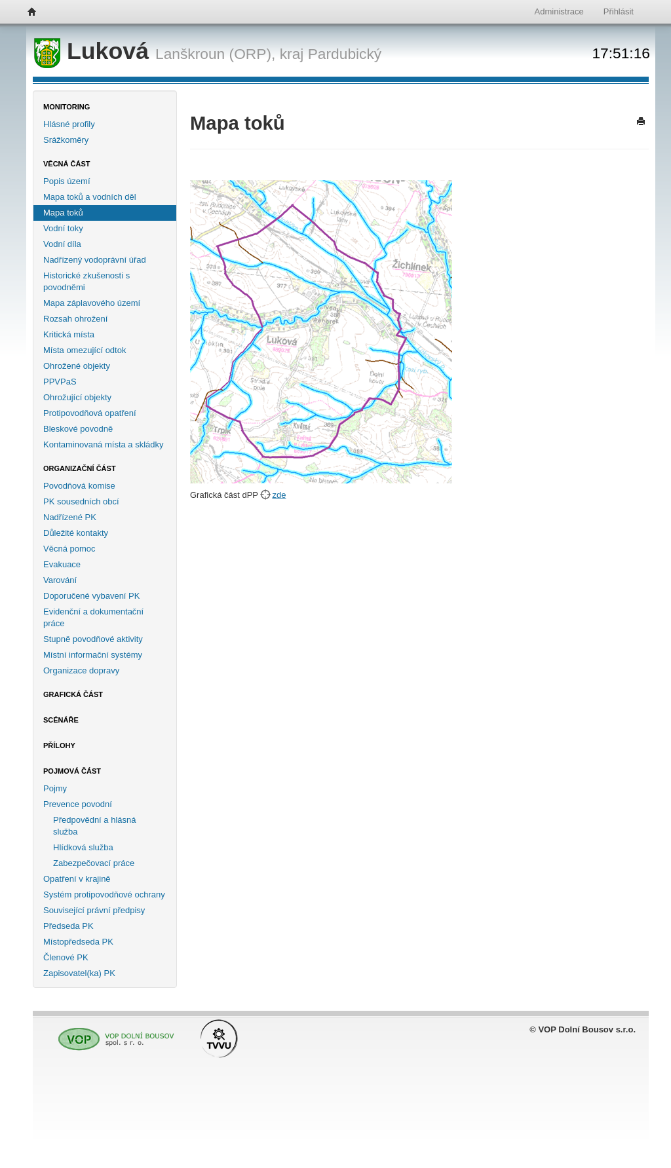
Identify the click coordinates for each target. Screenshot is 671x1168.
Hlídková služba (83, 847)
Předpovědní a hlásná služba (94, 826)
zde (279, 495)
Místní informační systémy (92, 655)
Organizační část (79, 468)
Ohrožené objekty (76, 366)
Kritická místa (68, 334)
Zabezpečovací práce (93, 863)
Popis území (66, 181)
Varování (60, 580)
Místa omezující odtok (84, 350)
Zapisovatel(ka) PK (79, 973)
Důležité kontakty (75, 533)
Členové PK (65, 957)
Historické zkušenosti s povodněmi (86, 281)
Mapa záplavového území (91, 303)
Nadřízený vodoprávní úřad (94, 260)
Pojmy (55, 788)
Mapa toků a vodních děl (89, 197)
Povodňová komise (79, 486)
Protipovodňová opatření (89, 413)
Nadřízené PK (69, 517)
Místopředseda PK (78, 942)
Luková (94, 51)
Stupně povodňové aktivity (93, 639)
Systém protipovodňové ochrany (104, 894)
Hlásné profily (69, 124)
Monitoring (66, 107)
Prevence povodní (77, 804)
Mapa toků (63, 212)
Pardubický (345, 53)
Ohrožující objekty (77, 397)
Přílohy (59, 745)
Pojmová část (72, 771)
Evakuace (62, 564)
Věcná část (66, 164)
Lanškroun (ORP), (215, 53)
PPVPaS (60, 381)
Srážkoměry (65, 140)
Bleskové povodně (78, 429)
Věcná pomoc (69, 549)
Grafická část (73, 694)
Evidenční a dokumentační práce (93, 617)
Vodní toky (63, 228)
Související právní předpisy (94, 910)
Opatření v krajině (77, 879)
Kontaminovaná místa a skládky (103, 444)
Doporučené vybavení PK (91, 596)
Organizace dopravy (81, 670)
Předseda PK (68, 926)
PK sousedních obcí (81, 501)
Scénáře (61, 720)
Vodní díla (62, 244)
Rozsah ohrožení (75, 319)
